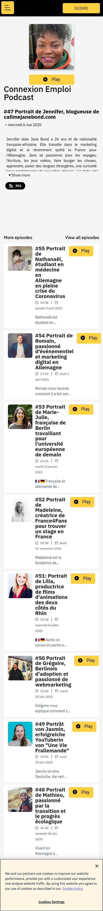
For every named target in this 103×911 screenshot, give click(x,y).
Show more (19, 175)
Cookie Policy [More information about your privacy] (72, 891)
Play (51, 79)
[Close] (96, 868)
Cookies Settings (51, 904)
